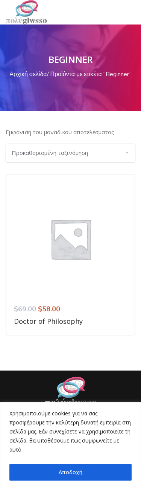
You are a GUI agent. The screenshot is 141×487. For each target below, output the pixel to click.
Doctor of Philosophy (48, 321)
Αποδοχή (70, 472)
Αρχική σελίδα (28, 74)
